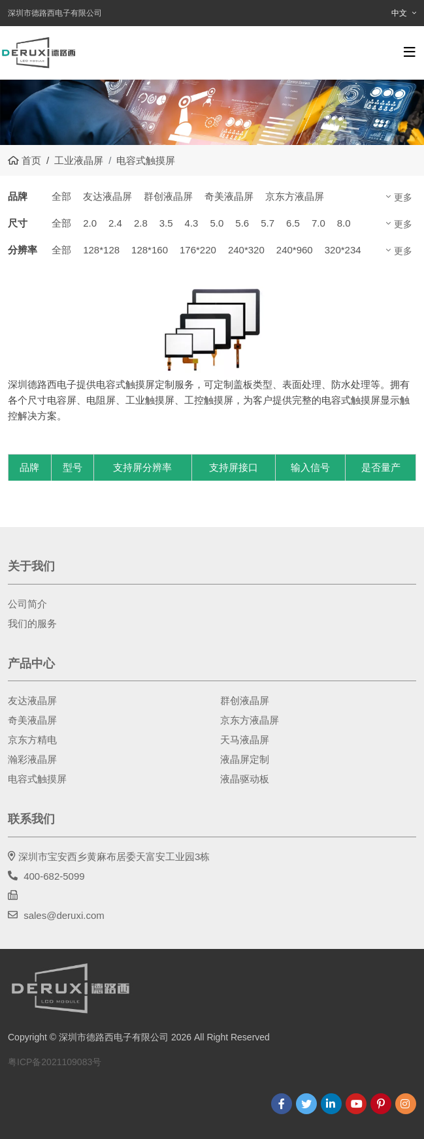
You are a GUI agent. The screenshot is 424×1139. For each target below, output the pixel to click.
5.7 (267, 223)
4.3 (192, 223)
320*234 (343, 249)
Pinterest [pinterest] (380, 1103)
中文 (399, 13)
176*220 (198, 249)
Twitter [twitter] (306, 1103)
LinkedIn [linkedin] (331, 1103)
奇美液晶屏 (228, 196)
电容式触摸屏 (37, 778)
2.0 (90, 223)
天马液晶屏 (244, 739)
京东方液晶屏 (294, 196)
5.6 (242, 223)
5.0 (216, 223)
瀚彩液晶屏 (32, 759)
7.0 (318, 223)
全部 (61, 196)
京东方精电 (32, 739)
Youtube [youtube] (356, 1103)
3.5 (166, 223)
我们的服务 (32, 623)
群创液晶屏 (168, 196)
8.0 (344, 223)
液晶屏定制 (244, 759)
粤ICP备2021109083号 (54, 1062)
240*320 (246, 249)
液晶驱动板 (244, 778)
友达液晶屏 (107, 196)
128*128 (101, 249)
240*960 (294, 249)
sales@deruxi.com (64, 915)
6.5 (293, 223)
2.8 (141, 223)
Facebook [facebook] (281, 1103)
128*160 (149, 249)
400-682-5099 (54, 876)
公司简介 (27, 603)
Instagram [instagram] (405, 1103)
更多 (403, 197)
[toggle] (409, 52)
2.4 (115, 223)
